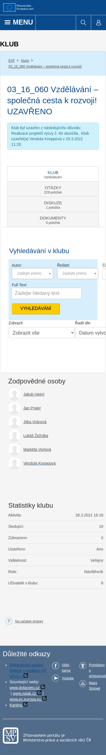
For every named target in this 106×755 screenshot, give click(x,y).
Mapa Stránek (94, 685)
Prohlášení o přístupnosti (97, 670)
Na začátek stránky (29, 621)
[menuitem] (83, 22)
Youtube (68, 678)
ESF (12, 61)
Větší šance (66, 667)
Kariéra (16, 705)
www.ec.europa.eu (25, 699)
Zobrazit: (16, 323)
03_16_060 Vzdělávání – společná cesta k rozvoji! (45, 66)
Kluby (25, 61)
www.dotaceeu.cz (25, 687)
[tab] (53, 174)
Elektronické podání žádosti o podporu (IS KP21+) (28, 671)
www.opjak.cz (24, 693)
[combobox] (32, 273)
